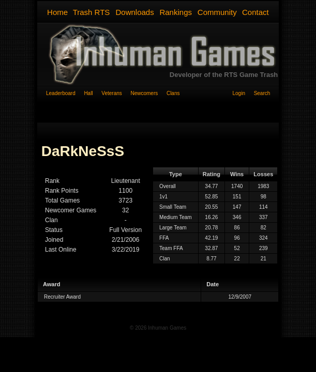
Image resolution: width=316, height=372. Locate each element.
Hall (92, 93)
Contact (255, 12)
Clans (173, 93)
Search (262, 93)
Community (217, 12)
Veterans (115, 93)
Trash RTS (91, 12)
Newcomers (148, 93)
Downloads (134, 12)
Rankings (175, 12)
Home (57, 12)
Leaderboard (65, 93)
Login (242, 93)
